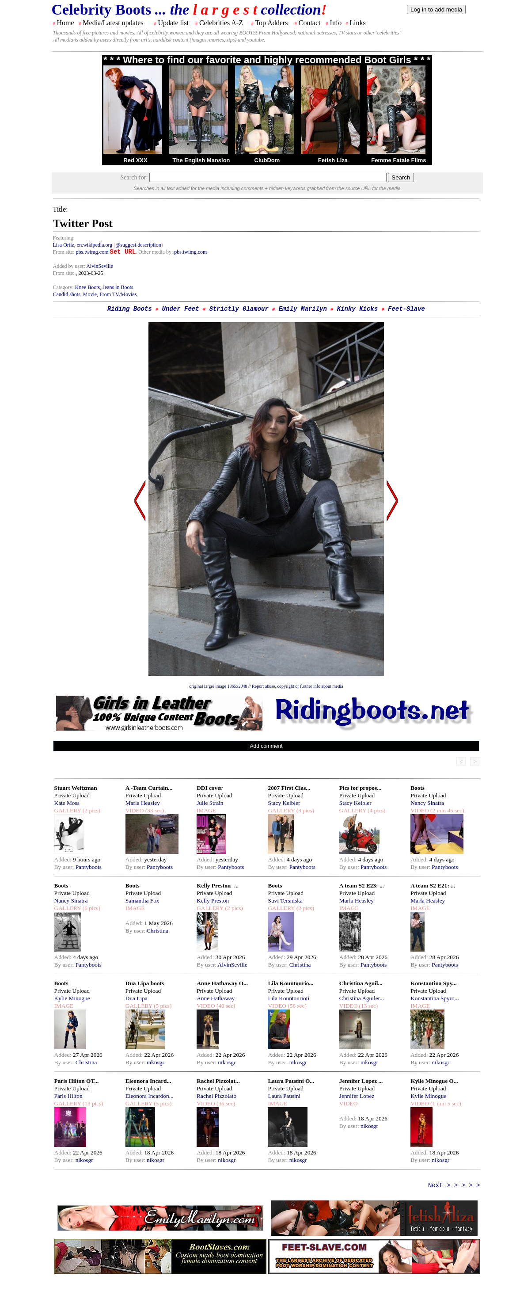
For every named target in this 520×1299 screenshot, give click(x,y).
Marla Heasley (142, 803)
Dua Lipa (136, 998)
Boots (417, 788)
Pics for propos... (360, 788)
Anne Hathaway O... (222, 983)
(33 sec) (154, 810)
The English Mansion (201, 160)
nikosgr (155, 1062)
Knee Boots (87, 287)
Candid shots (66, 294)
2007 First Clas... (289, 788)
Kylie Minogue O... (434, 1081)
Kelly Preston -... (218, 885)
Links (357, 23)
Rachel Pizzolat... (218, 1081)
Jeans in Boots (117, 287)
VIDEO (134, 810)
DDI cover (210, 788)
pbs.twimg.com (92, 252)
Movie (90, 294)
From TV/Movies (118, 294)
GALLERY (67, 810)
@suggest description (138, 245)
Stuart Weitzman (75, 788)
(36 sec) (225, 1103)
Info (336, 23)
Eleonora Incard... (148, 1081)
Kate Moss (67, 803)
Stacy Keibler (284, 803)
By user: (65, 867)
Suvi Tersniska (285, 900)
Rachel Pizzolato (216, 1096)
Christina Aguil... (361, 983)
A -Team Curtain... (149, 788)
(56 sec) (296, 1005)
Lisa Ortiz (63, 245)
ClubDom (267, 160)
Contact (310, 23)
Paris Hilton (68, 1096)
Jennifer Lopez (357, 1096)
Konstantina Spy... (433, 983)
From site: (64, 252)
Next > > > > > (454, 1185)
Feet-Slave (406, 308)
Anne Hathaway (216, 998)
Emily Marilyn (303, 308)
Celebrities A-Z (221, 23)
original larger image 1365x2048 (218, 686)
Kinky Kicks (357, 308)
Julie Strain (210, 803)
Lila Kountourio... (290, 983)
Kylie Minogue (72, 998)
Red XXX (135, 160)
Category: (64, 287)
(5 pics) (162, 1005)
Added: (63, 859)
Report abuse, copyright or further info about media (297, 686)
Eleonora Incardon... (149, 1096)
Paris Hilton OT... (76, 1081)
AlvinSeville (99, 266)
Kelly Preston (213, 900)
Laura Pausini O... (291, 1081)
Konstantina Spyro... (434, 998)
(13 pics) (92, 1103)
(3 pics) (304, 810)
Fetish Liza (333, 160)
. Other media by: (155, 252)
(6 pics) (90, 908)
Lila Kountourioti (288, 998)
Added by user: (70, 266)
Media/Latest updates (113, 23)
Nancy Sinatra (427, 803)
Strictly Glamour (238, 308)
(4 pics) (376, 810)
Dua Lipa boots (144, 983)
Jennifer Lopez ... (361, 1081)
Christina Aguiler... (361, 998)
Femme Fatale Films (398, 160)
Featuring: (64, 238)
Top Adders (271, 23)
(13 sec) (367, 1005)
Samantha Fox (142, 900)
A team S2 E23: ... (361, 885)
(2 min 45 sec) (446, 810)
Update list (173, 23)
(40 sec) (225, 1005)
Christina (157, 930)
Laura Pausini (284, 1096)
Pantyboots (89, 867)
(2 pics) (90, 810)
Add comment (266, 746)
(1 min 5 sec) (445, 1103)
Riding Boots (129, 308)
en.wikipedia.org (94, 245)
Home (65, 23)
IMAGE (206, 810)
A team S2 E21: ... (432, 885)
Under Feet (180, 308)
